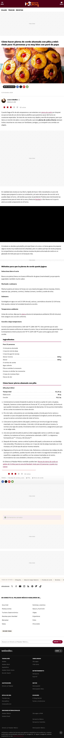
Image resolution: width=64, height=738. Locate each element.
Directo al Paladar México (10, 727)
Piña (28, 478)
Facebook (17, 87)
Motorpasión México (39, 727)
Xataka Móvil (6, 664)
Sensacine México (38, 719)
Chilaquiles (18, 580)
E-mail (27, 87)
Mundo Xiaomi (6, 673)
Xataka (4, 661)
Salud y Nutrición (39, 609)
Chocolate (36, 624)
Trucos (11, 10)
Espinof (35, 676)
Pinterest (32, 586)
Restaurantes (6, 609)
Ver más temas (7, 631)
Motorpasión (36, 686)
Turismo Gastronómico (10, 612)
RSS (28, 586)
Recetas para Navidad (9, 616)
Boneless (58, 580)
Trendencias (5, 698)
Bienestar (5, 620)
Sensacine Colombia (39, 722)
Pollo (34, 620)
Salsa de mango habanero (31, 580)
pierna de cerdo (46, 112)
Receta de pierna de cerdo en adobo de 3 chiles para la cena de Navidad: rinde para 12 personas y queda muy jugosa (30, 464)
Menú (2, 4)
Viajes (4, 10)
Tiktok (40, 586)
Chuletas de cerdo (47, 580)
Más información (18, 736)
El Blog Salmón (37, 698)
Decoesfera (5, 701)
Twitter (20, 87)
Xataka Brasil (6, 716)
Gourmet (5, 605)
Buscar (56, 641)
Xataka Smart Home (8, 670)
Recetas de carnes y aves (16, 478)
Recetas (19, 10)
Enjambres (36, 616)
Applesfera (5, 667)
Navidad (38, 199)
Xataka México (6, 713)
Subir (57, 651)
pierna (24, 314)
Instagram (24, 586)
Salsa (4, 624)
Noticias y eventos (39, 605)
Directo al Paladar (7, 686)
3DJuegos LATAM (38, 713)
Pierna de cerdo (38, 478)
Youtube (20, 586)
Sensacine (36, 673)
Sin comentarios (10, 86)
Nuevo (61, 4)
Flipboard (24, 87)
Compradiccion (6, 704)
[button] (13, 100)
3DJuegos (35, 661)
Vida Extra (36, 664)
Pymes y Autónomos (39, 701)
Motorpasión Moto (38, 689)
